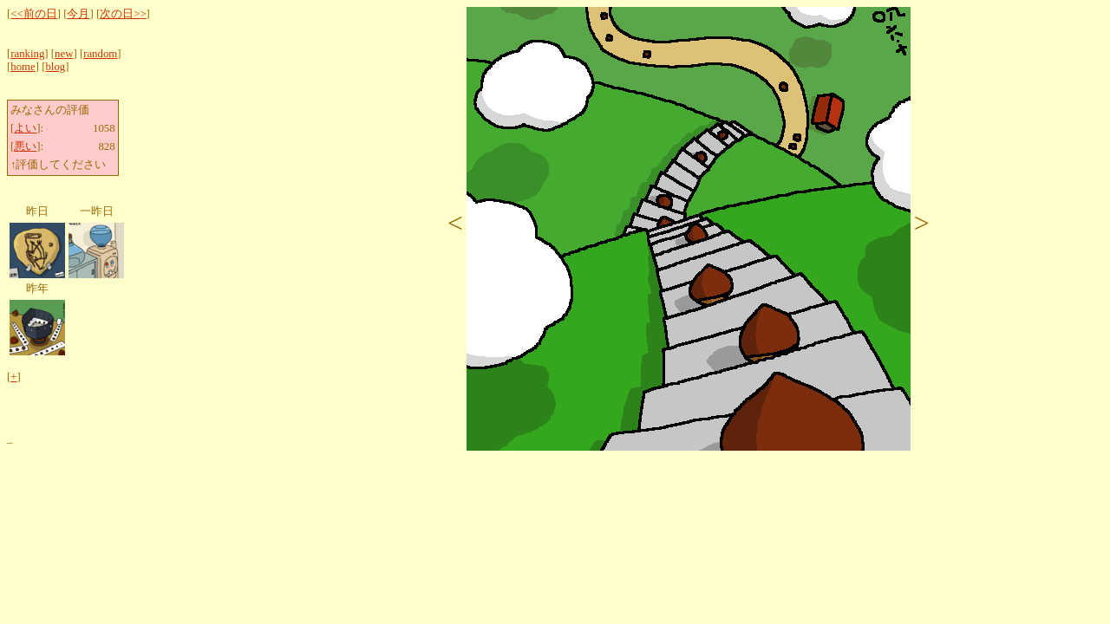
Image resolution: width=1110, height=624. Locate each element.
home (22, 67)
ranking (27, 54)
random (100, 54)
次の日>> (123, 14)
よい (25, 128)
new (64, 54)
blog (55, 67)
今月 (78, 14)
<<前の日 (33, 14)
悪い (25, 146)
